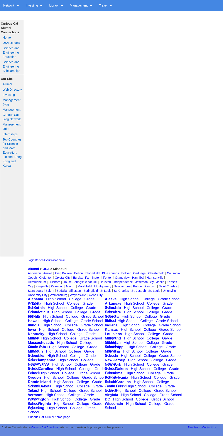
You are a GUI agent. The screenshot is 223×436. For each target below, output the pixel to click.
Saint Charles (168, 286)
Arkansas (113, 303)
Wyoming (36, 408)
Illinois (33, 325)
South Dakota (39, 386)
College (75, 299)
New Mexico (38, 364)
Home (7, 37)
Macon (70, 286)
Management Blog (11, 102)
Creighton (45, 277)
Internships (10, 134)
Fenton (108, 277)
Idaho (110, 321)
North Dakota (116, 369)
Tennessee (114, 386)
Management (81, 5)
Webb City (95, 295)
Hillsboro (54, 282)
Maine (33, 338)
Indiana (111, 325)
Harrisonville (155, 277)
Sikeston (75, 290)
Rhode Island (39, 382)
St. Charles (121, 290)
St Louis (106, 290)
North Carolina (40, 369)
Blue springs (110, 273)
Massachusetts (41, 343)
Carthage (139, 273)
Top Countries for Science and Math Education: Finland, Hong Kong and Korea (12, 152)
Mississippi (114, 347)
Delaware (113, 312)
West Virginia (39, 404)
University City (37, 295)
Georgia (111, 316)
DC (107, 399)
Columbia (173, 273)
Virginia (111, 395)
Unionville (169, 290)
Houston (105, 282)
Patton (137, 286)
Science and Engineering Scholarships (11, 66)
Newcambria (122, 286)
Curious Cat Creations (44, 427)
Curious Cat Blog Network (12, 117)
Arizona (34, 303)
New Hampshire (41, 360)
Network (11, 5)
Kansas (111, 329)
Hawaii (33, 321)
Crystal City (63, 277)
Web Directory (12, 89)
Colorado (113, 308)
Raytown (150, 286)
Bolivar (126, 273)
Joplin (160, 282)
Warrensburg (58, 295)
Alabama (35, 299)
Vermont (35, 395)
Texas (33, 390)
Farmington (93, 277)
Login (31, 260)
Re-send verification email (50, 260)
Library (56, 5)
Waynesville (78, 295)
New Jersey (115, 360)
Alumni (7, 84)
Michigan (113, 343)
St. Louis (154, 290)
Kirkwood (57, 286)
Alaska (111, 299)
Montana (112, 351)
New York (113, 364)
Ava (57, 273)
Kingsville (42, 286)
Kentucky (36, 334)
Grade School (169, 299)
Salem (50, 290)
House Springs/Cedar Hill (80, 282)
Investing (34, 5)
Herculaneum (37, 282)
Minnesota (37, 347)
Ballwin (67, 273)
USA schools (11, 42)
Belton (78, 273)
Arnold (47, 273)
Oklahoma (113, 373)
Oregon (34, 377)
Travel (105, 5)
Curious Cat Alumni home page (49, 417)
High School (56, 299)
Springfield (90, 290)
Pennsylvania (116, 377)
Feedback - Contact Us (202, 427)
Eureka (78, 277)
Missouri (35, 351)
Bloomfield (92, 273)
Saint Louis (35, 290)
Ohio (32, 373)
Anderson (34, 273)
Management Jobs (11, 127)
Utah (109, 390)
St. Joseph (138, 290)
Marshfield (85, 286)
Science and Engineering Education (11, 52)
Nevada (111, 356)
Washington (38, 399)
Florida (34, 316)
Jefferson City (144, 282)
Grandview (122, 277)
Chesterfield (156, 273)
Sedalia (62, 290)
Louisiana (113, 334)
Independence (123, 282)
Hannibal (138, 277)
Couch (32, 277)
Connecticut (38, 312)
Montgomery (102, 286)
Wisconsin (114, 404)
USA (46, 269)
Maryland (113, 338)
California (36, 308)
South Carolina (118, 382)
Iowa (32, 329)
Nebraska (36, 356)
